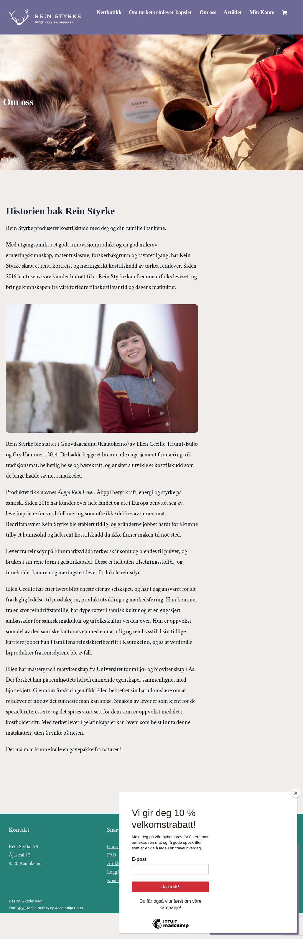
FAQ (111, 854)
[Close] (295, 793)
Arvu (21, 908)
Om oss (114, 846)
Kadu (39, 901)
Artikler (114, 863)
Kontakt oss (118, 880)
